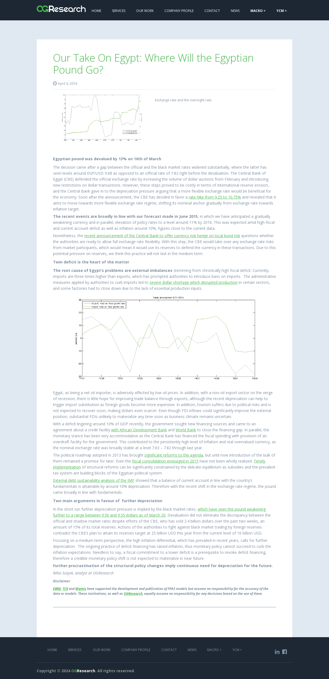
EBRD (57, 588)
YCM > (237, 649)
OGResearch (133, 593)
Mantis (80, 588)
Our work (145, 10)
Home (96, 10)
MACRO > (214, 649)
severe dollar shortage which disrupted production (194, 282)
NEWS (235, 10)
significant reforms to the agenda (173, 455)
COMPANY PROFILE (179, 10)
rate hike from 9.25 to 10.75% (215, 197)
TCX (65, 588)
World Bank (186, 429)
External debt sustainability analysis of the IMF (93, 480)
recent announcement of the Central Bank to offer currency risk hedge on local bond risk (162, 235)
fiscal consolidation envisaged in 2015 (165, 461)
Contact (212, 10)
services (118, 10)
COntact (169, 649)
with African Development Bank (139, 429)
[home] (61, 6)
